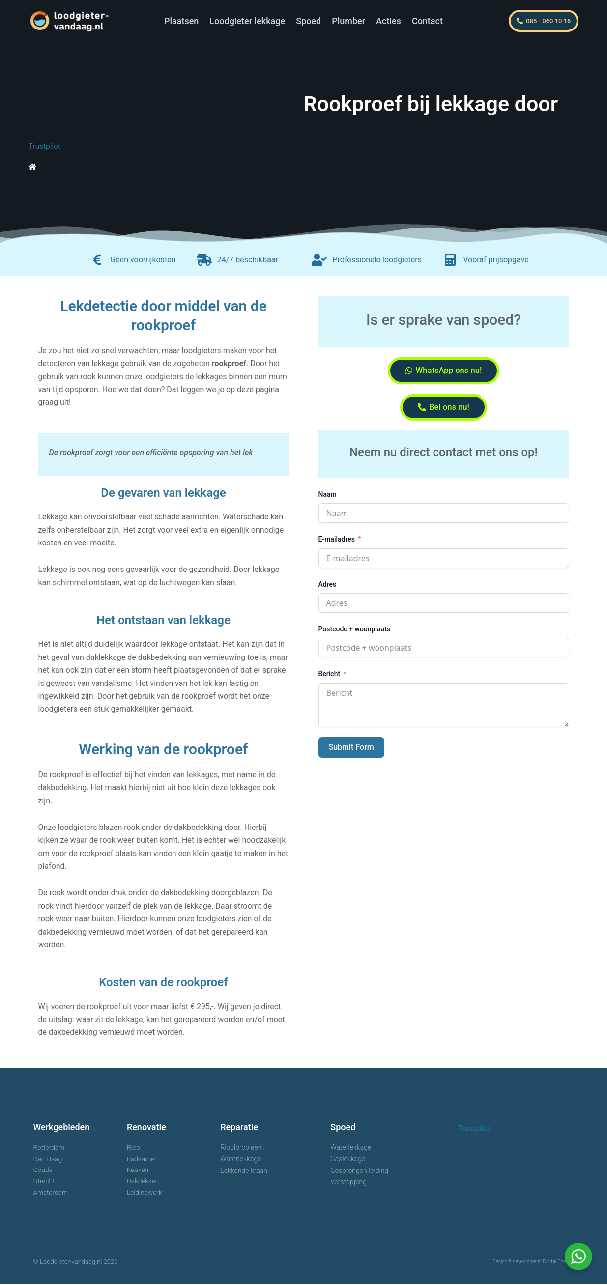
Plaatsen (181, 21)
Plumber (348, 21)
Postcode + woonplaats (354, 632)
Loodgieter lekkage (247, 21)
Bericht (329, 677)
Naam (327, 498)
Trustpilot (45, 146)
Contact (427, 21)
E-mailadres (336, 542)
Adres (327, 587)
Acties (388, 21)
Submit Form (351, 750)
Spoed (308, 21)
